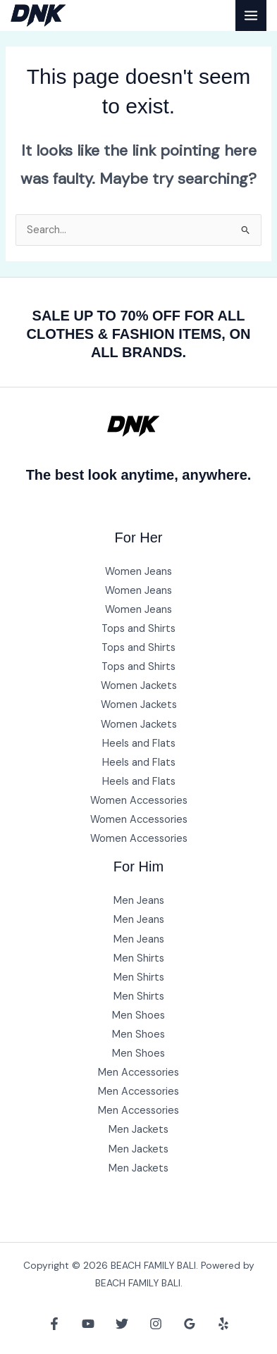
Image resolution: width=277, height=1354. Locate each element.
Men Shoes (138, 1015)
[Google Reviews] (189, 1323)
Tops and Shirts (138, 628)
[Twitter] (122, 1323)
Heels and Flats (139, 743)
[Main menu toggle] (250, 15)
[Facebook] (54, 1323)
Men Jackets (138, 1129)
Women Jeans (138, 571)
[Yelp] (223, 1323)
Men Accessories (138, 1072)
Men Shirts (138, 958)
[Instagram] (155, 1323)
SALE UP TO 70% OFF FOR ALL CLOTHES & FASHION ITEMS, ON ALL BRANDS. (139, 334)
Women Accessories (138, 800)
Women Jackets (139, 685)
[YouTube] (88, 1323)
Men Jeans (138, 900)
